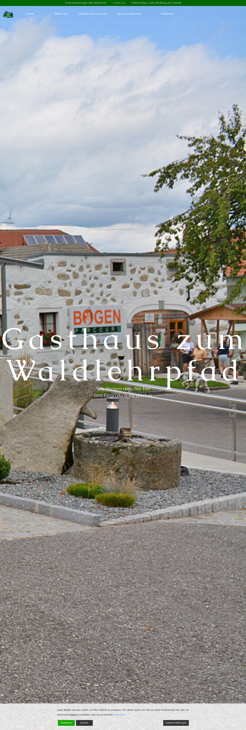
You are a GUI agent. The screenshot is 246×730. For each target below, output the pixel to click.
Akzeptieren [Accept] (66, 723)
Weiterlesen (119, 715)
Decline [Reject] (84, 723)
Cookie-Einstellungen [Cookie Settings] (176, 723)
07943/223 (119, 3)
